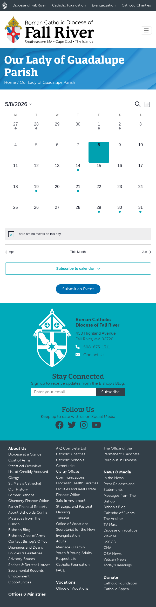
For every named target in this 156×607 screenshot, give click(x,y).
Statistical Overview (24, 466)
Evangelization (104, 5)
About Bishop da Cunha (27, 512)
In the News (114, 478)
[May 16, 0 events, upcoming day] (119, 173)
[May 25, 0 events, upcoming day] (15, 214)
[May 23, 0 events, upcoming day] (119, 194)
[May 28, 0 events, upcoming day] (77, 214)
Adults (61, 541)
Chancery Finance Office (28, 501)
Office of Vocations (72, 524)
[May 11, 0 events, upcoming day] (15, 173)
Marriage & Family (70, 547)
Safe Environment (70, 500)
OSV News (112, 553)
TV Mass (110, 524)
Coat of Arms (19, 460)
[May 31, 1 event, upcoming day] (140, 214)
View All (110, 536)
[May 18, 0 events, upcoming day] (15, 194)
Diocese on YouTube (121, 530)
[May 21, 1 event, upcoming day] (77, 194)
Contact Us (93, 354)
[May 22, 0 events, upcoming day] (99, 194)
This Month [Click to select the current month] (78, 252)
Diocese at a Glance (25, 454)
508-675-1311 (96, 346)
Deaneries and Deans (25, 547)
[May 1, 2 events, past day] (99, 131)
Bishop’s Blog (19, 530)
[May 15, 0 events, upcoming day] (99, 173)
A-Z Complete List (71, 448)
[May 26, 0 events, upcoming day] (36, 214)
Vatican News (115, 559)
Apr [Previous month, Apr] (9, 252)
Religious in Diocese (120, 460)
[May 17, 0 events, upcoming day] (140, 173)
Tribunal (62, 518)
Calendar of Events (119, 513)
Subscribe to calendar (75, 268)
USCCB (110, 542)
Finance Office (68, 495)
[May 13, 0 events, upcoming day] (57, 173)
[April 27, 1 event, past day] (15, 131)
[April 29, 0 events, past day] (57, 131)
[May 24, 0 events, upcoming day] (140, 194)
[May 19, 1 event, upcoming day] (36, 194)
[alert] (78, 234)
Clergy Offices (67, 471)
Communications (70, 477)
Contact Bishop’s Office (28, 541)
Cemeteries (65, 466)
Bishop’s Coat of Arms (26, 536)
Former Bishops (21, 495)
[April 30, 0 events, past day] (77, 131)
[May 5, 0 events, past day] (36, 152)
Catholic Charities (136, 5)
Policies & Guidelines (25, 553)
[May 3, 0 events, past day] (140, 131)
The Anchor (113, 518)
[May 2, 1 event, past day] (119, 131)
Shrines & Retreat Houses (29, 565)
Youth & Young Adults (74, 553)
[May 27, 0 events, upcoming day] (57, 214)
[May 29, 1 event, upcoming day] (99, 214)
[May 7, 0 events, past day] (77, 152)
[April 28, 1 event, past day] (36, 131)
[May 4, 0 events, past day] (15, 152)
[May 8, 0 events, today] (99, 152)
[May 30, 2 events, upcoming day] (119, 214)
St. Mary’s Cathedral (24, 483)
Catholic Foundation (69, 5)
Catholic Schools (70, 460)
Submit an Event (78, 288)
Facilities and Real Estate (76, 489)
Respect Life (66, 558)
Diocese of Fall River (29, 5)
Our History (18, 489)
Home (10, 82)
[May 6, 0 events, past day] (57, 152)
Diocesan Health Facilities (77, 483)
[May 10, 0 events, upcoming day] (140, 152)
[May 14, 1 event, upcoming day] (77, 173)
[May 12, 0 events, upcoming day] (36, 173)
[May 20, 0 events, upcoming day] (57, 194)
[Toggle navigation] (146, 30)
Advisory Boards (21, 559)
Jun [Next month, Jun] (146, 252)
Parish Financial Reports (27, 507)
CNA (107, 548)
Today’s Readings (118, 565)
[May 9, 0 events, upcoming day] (119, 152)
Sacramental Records (26, 570)
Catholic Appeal (117, 589)
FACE (60, 570)
